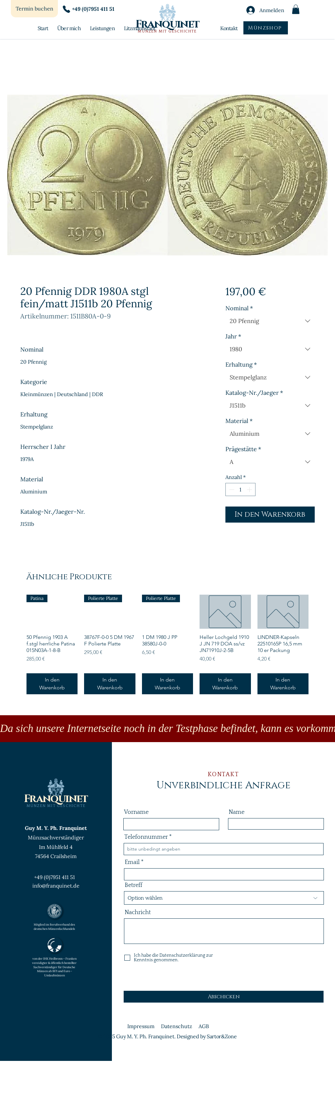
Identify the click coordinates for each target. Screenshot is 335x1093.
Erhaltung (241, 364)
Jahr (233, 336)
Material (239, 421)
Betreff (133, 885)
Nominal (239, 308)
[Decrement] (231, 489)
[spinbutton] (240, 489)
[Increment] (250, 489)
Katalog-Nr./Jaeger (254, 392)
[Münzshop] (265, 27)
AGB (204, 1026)
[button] (296, 9)
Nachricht (138, 912)
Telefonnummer (146, 837)
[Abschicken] (224, 997)
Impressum (140, 1026)
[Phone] (66, 9)
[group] (167, 644)
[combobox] (270, 321)
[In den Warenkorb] (52, 683)
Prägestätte (243, 449)
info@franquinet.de (55, 885)
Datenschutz (176, 1026)
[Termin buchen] (34, 8)
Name (236, 812)
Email (132, 862)
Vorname (136, 812)
